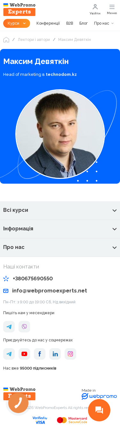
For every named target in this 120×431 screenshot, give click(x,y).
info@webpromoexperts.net (45, 291)
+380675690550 (28, 278)
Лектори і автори (34, 39)
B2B (69, 23)
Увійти (95, 9)
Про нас (101, 23)
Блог (83, 23)
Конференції (48, 23)
